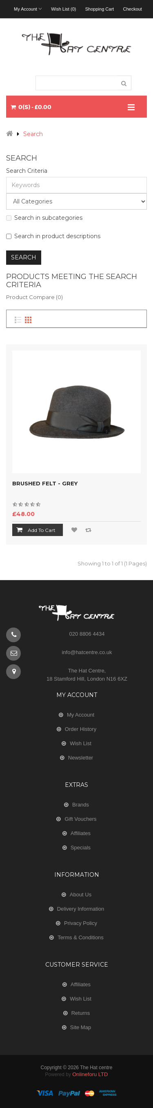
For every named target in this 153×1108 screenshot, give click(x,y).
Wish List (80, 743)
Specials (81, 847)
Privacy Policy (80, 923)
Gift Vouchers (80, 819)
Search (33, 134)
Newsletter (80, 758)
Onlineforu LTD (90, 1074)
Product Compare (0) (34, 297)
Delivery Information (80, 909)
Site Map (80, 1027)
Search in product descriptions (53, 236)
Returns (80, 1013)
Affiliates (81, 833)
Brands (80, 805)
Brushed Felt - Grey (45, 483)
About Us (80, 894)
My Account (80, 715)
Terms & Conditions (81, 937)
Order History (80, 729)
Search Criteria (26, 170)
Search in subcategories (44, 217)
